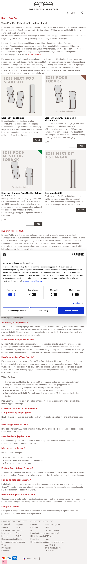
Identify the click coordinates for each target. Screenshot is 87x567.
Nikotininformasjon (38, 536)
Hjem (3, 18)
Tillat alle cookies (71, 311)
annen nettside (34, 54)
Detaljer (76, 303)
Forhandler (20, 542)
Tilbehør (19, 539)
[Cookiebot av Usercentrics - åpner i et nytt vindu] (74, 254)
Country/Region (32, 559)
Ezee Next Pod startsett (12, 118)
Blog (32, 530)
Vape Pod (13, 18)
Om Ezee (34, 527)
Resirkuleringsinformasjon (12, 539)
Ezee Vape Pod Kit (53, 193)
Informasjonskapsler (9, 542)
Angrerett (5, 527)
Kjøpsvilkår (6, 524)
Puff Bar (19, 536)
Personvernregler (8, 530)
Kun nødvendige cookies (16, 311)
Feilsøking (34, 539)
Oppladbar (20, 530)
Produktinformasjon (38, 533)
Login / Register (82, 12)
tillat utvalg (43, 311)
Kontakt (33, 524)
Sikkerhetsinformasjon (39, 542)
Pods (18, 533)
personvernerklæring (32, 281)
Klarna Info (5, 551)
